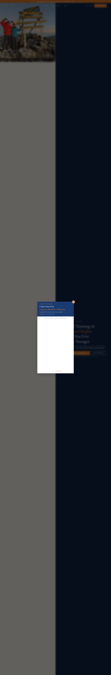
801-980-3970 (59, 371)
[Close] (73, 302)
